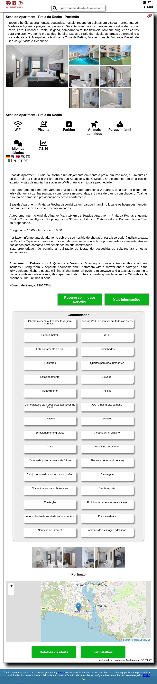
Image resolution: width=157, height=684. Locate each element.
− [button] (11, 592)
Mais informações (126, 299)
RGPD (146, 675)
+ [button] (11, 586)
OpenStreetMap (142, 640)
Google (61, 672)
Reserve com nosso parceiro (79, 299)
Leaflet (126, 640)
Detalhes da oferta (54, 652)
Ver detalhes (103, 652)
